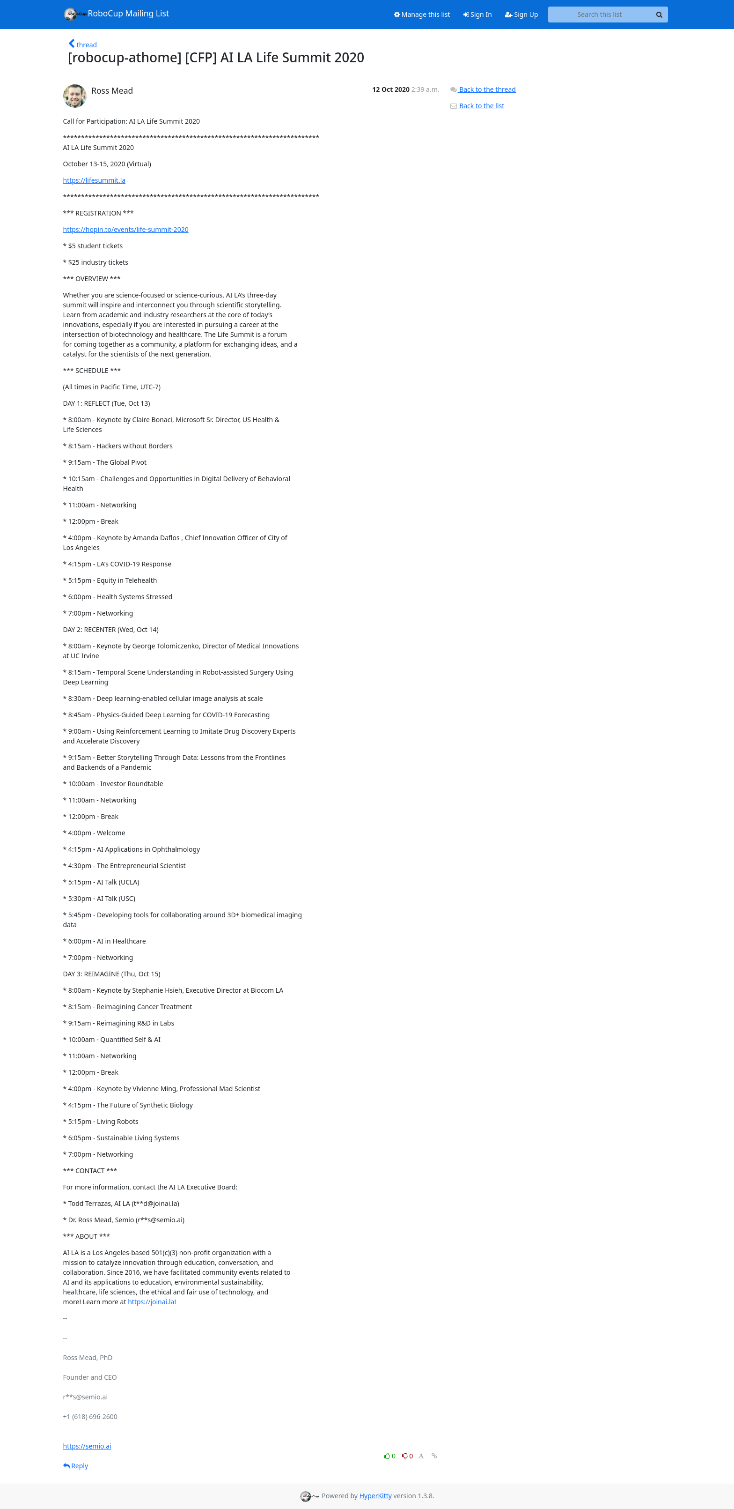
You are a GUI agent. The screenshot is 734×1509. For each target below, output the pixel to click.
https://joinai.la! (152, 1301)
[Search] (659, 14)
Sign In (477, 14)
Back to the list (477, 105)
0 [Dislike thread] (407, 1455)
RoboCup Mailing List (116, 14)
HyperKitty (376, 1495)
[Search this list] (600, 14)
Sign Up (521, 14)
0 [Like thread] (390, 1455)
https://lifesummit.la (94, 180)
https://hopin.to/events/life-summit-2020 (126, 229)
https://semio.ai (87, 1446)
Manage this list (422, 14)
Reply (75, 1465)
